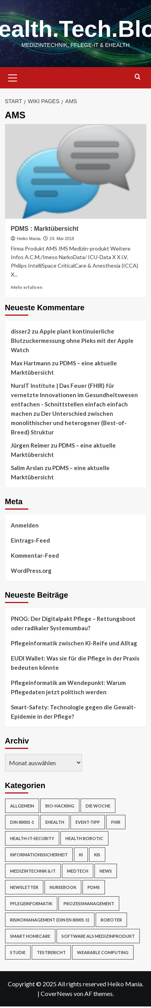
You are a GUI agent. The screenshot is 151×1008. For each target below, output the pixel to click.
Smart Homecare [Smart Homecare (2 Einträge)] (30, 936)
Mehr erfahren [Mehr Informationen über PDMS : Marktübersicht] (26, 287)
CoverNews (56, 993)
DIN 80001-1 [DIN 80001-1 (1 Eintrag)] (22, 822)
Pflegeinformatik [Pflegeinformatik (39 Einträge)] (31, 903)
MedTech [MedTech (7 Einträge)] (77, 870)
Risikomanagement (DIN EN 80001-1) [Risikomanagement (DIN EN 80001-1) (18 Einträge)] (49, 919)
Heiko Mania (29, 238)
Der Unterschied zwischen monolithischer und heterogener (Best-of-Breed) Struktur (69, 423)
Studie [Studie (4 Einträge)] (18, 952)
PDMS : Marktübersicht (45, 228)
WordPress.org (31, 570)
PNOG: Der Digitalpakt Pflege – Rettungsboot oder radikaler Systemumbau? (73, 623)
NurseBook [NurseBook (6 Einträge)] (63, 887)
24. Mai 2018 (62, 238)
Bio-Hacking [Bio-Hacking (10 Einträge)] (59, 805)
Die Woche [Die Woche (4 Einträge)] (98, 805)
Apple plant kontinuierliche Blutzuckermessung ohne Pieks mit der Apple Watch (72, 340)
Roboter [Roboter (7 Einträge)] (111, 919)
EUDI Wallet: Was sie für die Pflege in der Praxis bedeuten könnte (75, 663)
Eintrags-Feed (30, 540)
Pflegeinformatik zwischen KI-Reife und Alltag (74, 643)
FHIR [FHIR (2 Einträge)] (115, 822)
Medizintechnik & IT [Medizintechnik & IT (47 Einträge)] (33, 870)
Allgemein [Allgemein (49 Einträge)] (22, 805)
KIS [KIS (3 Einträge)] (97, 854)
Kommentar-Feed (35, 555)
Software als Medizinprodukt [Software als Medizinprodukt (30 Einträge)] (98, 936)
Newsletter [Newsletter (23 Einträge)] (24, 887)
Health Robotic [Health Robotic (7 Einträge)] (84, 838)
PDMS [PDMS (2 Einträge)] (94, 887)
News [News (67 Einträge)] (106, 870)
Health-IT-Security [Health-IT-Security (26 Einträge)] (32, 838)
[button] (13, 76)
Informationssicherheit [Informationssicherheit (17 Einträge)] (39, 854)
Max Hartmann (31, 363)
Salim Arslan (27, 467)
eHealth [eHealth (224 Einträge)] (54, 822)
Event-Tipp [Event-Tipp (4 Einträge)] (88, 822)
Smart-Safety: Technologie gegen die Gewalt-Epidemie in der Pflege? (73, 712)
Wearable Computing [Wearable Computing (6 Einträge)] (103, 952)
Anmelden (25, 525)
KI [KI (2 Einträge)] (81, 854)
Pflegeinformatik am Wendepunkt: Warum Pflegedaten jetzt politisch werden (68, 687)
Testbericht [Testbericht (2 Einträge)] (51, 952)
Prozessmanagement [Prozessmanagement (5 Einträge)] (88, 903)
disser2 (21, 331)
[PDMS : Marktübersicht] (75, 171)
